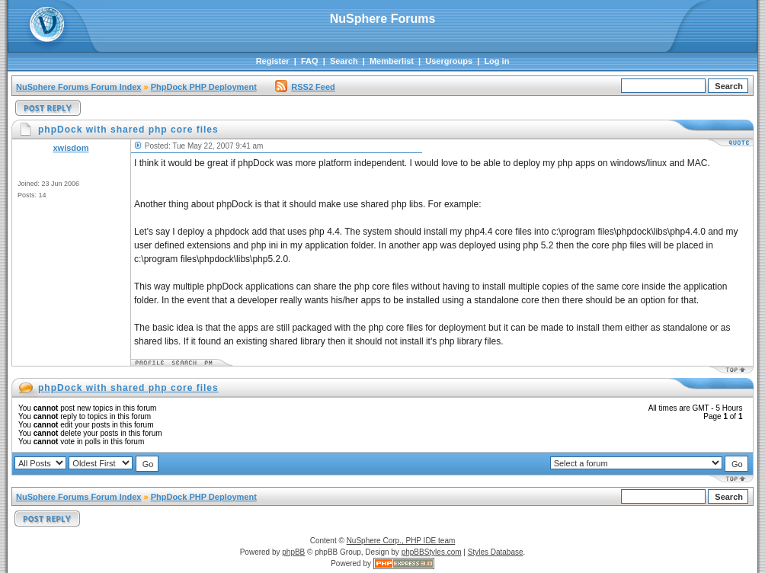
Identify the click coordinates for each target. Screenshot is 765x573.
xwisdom (70, 147)
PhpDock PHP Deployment (204, 86)
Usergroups (448, 61)
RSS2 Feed (304, 86)
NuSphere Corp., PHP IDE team (401, 540)
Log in (496, 61)
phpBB (293, 552)
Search (344, 61)
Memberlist (392, 61)
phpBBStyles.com (432, 552)
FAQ (309, 61)
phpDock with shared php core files (128, 388)
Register (273, 61)
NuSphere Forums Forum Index (78, 86)
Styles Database (495, 552)
